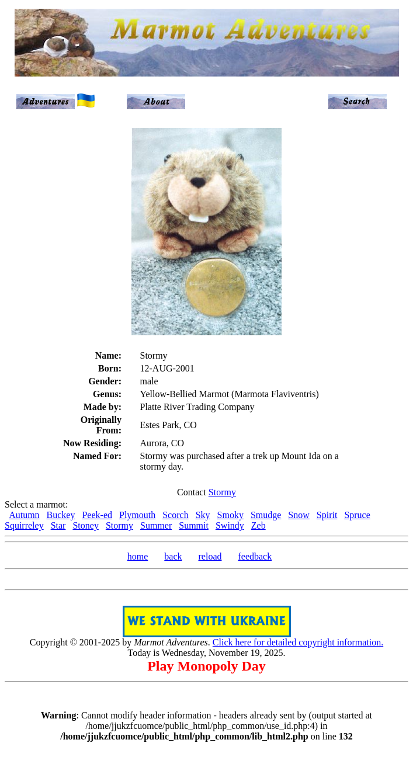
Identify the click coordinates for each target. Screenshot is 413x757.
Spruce (357, 515)
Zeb (258, 525)
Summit (194, 525)
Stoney (85, 525)
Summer (156, 525)
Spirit (327, 515)
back (173, 556)
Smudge (266, 515)
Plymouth (137, 515)
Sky (203, 515)
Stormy (222, 492)
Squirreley (24, 525)
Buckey (61, 515)
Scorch (175, 515)
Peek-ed (97, 515)
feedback (255, 556)
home (137, 556)
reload (210, 556)
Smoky (230, 515)
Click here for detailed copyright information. (298, 642)
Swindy (230, 525)
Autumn (24, 515)
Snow (298, 515)
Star (58, 525)
